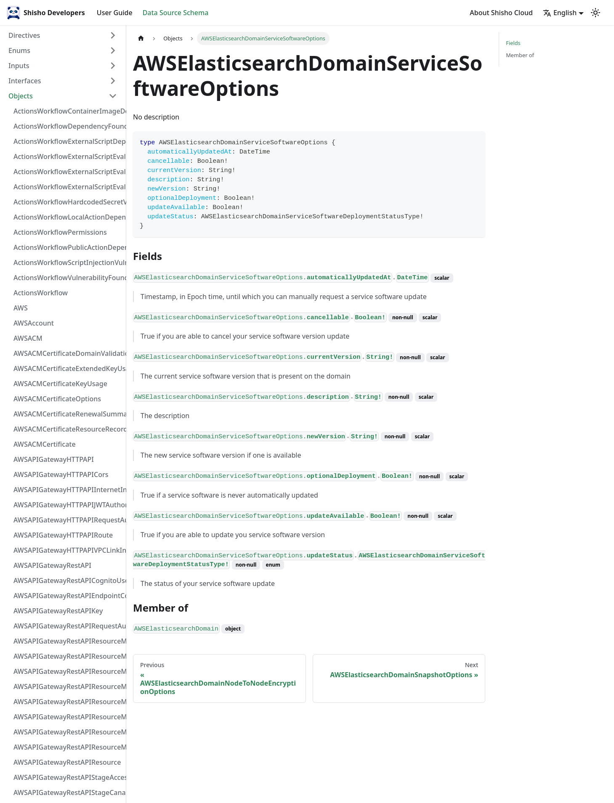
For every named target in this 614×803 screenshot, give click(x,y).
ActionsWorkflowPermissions (60, 232)
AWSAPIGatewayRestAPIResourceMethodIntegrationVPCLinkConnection (67, 701)
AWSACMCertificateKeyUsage (60, 383)
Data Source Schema (176, 12)
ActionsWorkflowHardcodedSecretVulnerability (67, 202)
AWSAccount (33, 323)
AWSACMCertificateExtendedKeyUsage (67, 368)
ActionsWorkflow (40, 292)
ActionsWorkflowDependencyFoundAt (67, 126)
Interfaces (24, 80)
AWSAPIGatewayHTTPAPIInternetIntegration (67, 489)
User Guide (115, 12)
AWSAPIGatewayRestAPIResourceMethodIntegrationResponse (67, 671)
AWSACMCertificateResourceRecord (67, 429)
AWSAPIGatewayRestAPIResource (67, 762)
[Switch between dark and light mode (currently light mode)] (595, 12)
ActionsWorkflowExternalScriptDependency (67, 141)
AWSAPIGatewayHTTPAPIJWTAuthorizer (67, 504)
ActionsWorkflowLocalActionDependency (67, 217)
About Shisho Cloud (501, 12)
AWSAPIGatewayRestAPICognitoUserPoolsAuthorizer (67, 580)
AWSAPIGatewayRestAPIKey (58, 610)
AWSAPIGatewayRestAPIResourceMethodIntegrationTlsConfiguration (67, 686)
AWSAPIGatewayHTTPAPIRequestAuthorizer (67, 520)
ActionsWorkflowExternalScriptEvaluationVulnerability (67, 186)
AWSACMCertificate (44, 444)
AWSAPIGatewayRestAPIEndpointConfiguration (67, 595)
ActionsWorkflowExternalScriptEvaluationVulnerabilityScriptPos (67, 171)
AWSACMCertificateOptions (57, 398)
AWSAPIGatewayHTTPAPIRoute (63, 535)
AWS (20, 308)
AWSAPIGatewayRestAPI (52, 565)
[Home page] (141, 38)
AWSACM (28, 338)
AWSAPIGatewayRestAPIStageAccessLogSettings (67, 777)
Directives (24, 35)
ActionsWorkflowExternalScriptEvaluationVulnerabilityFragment (67, 156)
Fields (513, 43)
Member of (520, 55)
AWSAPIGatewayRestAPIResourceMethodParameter (67, 716)
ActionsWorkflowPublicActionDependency (67, 247)
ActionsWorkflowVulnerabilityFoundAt (67, 277)
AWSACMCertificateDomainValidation (67, 353)
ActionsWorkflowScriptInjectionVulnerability (67, 262)
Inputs (18, 65)
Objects (20, 96)
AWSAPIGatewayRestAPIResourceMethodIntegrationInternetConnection (67, 641)
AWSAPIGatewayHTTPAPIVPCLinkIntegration (67, 550)
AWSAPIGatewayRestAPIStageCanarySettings (67, 792)
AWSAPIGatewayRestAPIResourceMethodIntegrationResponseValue (67, 656)
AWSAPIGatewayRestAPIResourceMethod (67, 747)
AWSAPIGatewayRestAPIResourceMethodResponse (67, 732)
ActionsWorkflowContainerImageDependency (67, 111)
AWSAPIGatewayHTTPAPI (53, 459)
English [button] (560, 12)
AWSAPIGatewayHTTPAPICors (61, 474)
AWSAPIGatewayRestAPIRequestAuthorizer (67, 626)
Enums (19, 50)
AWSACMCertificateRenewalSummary (67, 414)
